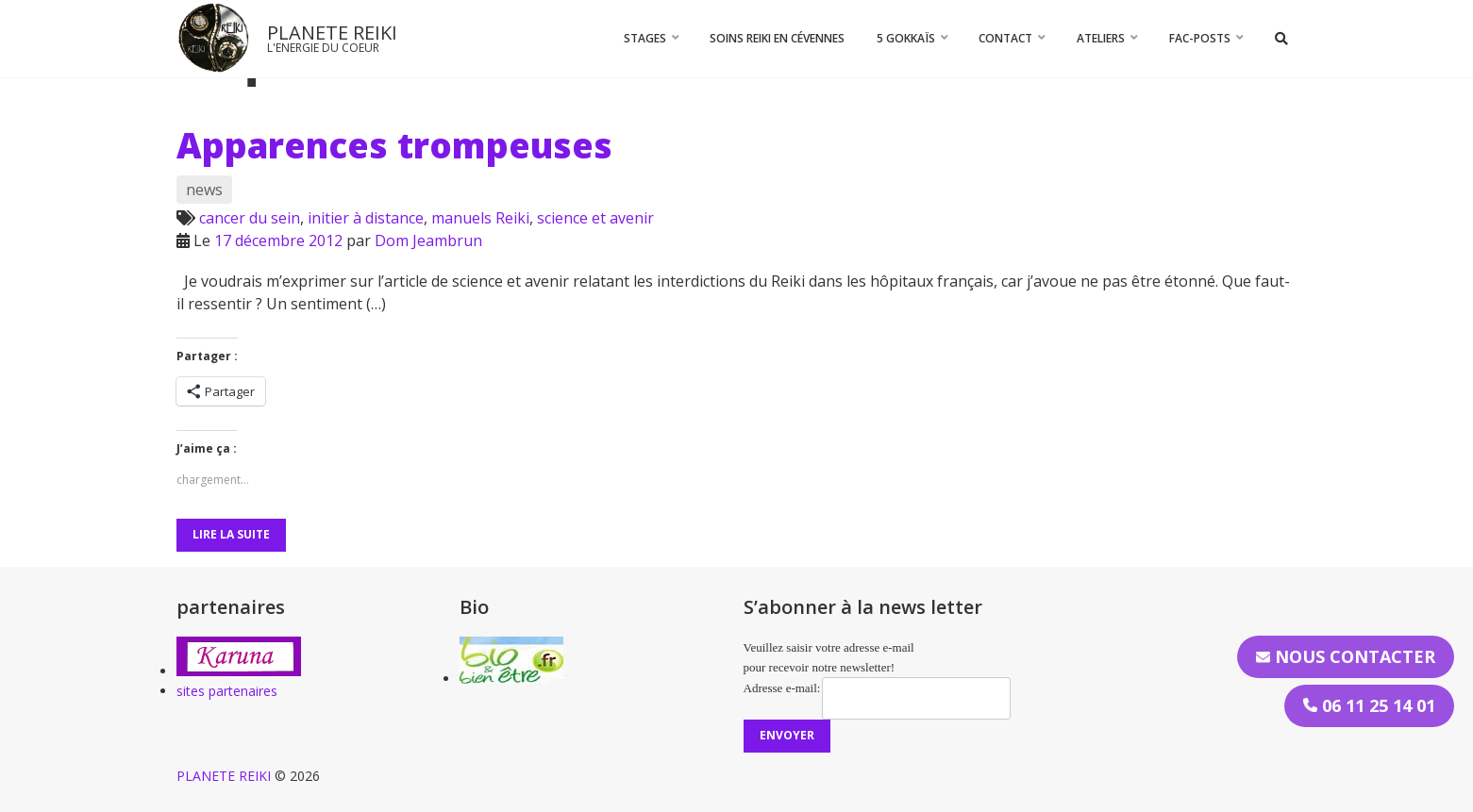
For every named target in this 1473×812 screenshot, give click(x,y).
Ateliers (1101, 38)
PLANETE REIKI (332, 32)
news (204, 189)
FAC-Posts (1199, 38)
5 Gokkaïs (906, 38)
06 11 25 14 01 (1369, 705)
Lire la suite (231, 534)
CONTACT (1005, 38)
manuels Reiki (480, 217)
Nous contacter (1345, 656)
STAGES (645, 38)
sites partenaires (226, 691)
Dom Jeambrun (428, 240)
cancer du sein (249, 217)
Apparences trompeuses (394, 145)
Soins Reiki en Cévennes (777, 38)
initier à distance (366, 217)
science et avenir (595, 217)
